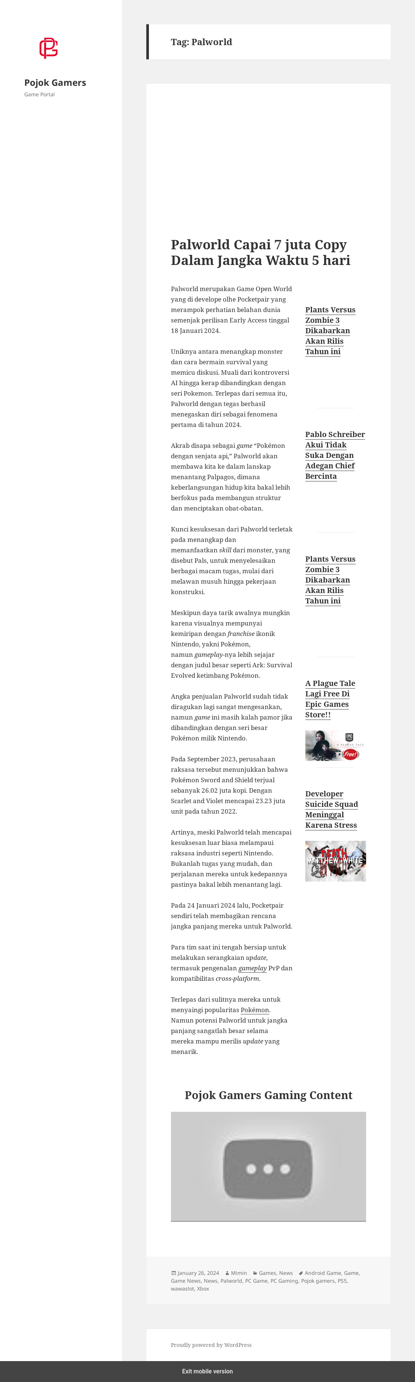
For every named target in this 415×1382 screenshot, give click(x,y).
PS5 (342, 1280)
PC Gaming (284, 1280)
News (286, 1272)
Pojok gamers (318, 1280)
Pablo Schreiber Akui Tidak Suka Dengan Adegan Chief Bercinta (335, 455)
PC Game (256, 1280)
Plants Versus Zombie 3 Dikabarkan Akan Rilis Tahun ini (330, 330)
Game (351, 1272)
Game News (186, 1280)
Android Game (323, 1272)
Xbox (203, 1288)
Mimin (239, 1272)
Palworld (231, 1280)
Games (267, 1272)
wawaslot (182, 1288)
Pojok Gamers (55, 82)
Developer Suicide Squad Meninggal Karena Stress (331, 809)
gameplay (252, 968)
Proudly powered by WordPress (211, 1344)
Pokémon (255, 1009)
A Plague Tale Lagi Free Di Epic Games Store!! (330, 699)
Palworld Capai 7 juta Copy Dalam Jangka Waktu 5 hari (260, 252)
